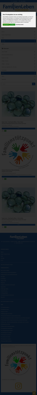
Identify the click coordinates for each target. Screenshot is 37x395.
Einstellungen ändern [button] (19, 24)
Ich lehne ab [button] (12, 24)
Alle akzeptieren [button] (6, 24)
